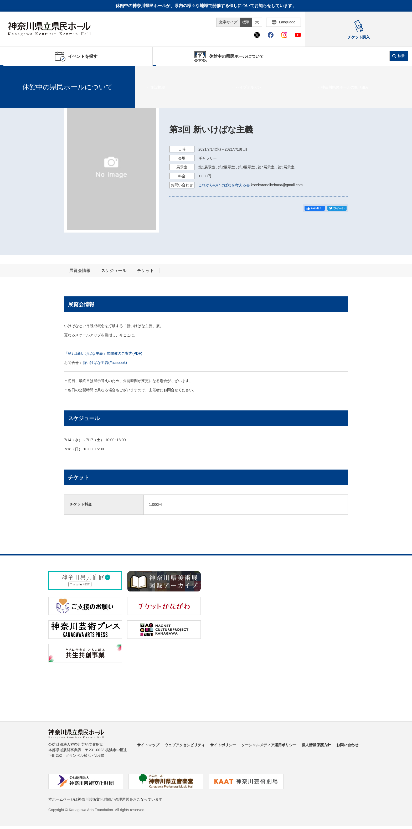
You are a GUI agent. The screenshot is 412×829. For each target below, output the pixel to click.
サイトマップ (148, 745)
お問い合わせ (347, 745)
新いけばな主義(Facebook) (105, 363)
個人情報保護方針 (316, 745)
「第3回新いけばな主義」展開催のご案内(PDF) (103, 353)
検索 (401, 56)
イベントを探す (33, 73)
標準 (246, 22)
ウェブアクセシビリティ (184, 745)
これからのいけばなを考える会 (224, 185)
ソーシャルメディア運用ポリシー (268, 745)
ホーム (12, 73)
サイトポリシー (223, 745)
